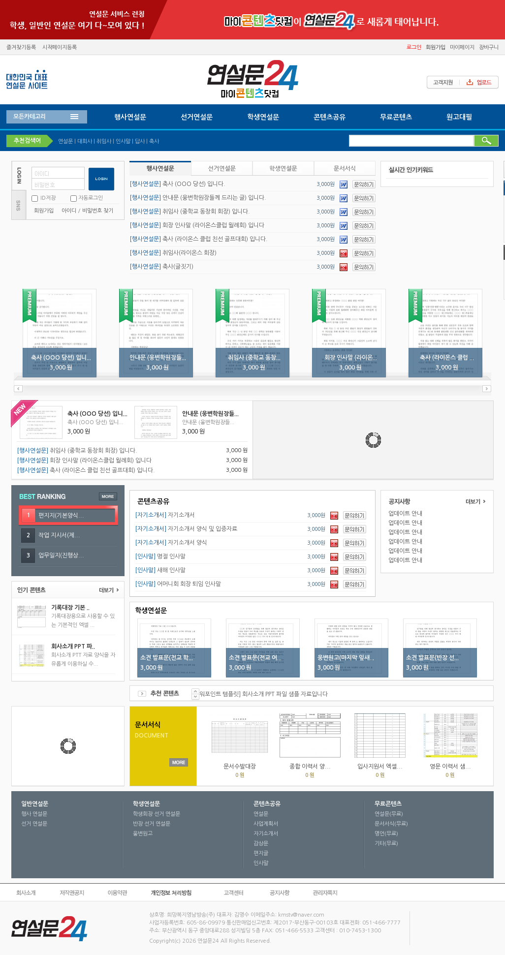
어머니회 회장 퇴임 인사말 (178, 584)
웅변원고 (143, 833)
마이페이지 (462, 47)
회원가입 (435, 47)
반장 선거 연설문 (151, 824)
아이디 (69, 211)
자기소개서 (165, 515)
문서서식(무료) (391, 824)
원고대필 (459, 117)
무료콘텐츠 (396, 117)
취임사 (103, 141)
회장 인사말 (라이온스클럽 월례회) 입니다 (196, 225)
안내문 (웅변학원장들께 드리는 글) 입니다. (197, 198)
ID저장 (47, 198)
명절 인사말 (160, 556)
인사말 (123, 141)
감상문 (260, 843)
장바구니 (489, 47)
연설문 (65, 141)
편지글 (260, 853)
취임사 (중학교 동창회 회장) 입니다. (189, 212)
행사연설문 (130, 117)
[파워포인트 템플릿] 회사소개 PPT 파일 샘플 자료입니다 (259, 694)
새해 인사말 (160, 570)
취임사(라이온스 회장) (173, 253)
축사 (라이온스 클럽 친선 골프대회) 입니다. (198, 239)
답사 (140, 141)
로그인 (414, 47)
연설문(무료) (389, 814)
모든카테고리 (29, 117)
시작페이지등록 (59, 47)
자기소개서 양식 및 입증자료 (186, 529)
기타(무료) (386, 843)
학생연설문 (263, 117)
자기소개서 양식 (171, 543)
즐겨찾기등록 (21, 47)
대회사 (84, 141)
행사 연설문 (34, 814)
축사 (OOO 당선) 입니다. (177, 184)
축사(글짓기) (161, 267)
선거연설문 (197, 117)
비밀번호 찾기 (97, 211)
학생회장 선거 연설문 (156, 814)
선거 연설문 (34, 824)
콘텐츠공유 (330, 117)
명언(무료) (386, 833)
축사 (154, 141)
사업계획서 (265, 824)
